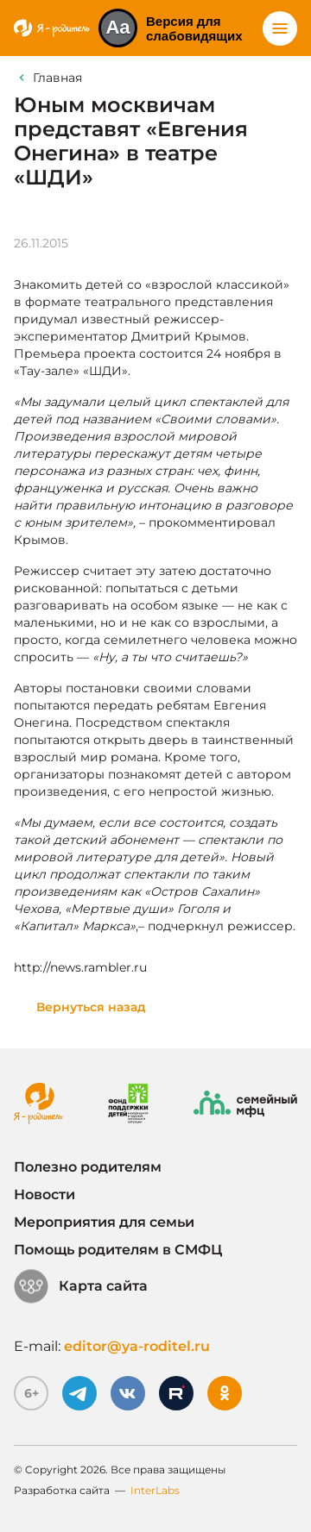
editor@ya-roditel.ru (137, 1346)
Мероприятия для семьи (104, 1222)
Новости (44, 1194)
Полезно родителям (88, 1167)
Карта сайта (81, 1286)
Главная (57, 77)
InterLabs (155, 1490)
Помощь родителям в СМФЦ (118, 1249)
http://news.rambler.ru (80, 967)
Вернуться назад (91, 1007)
